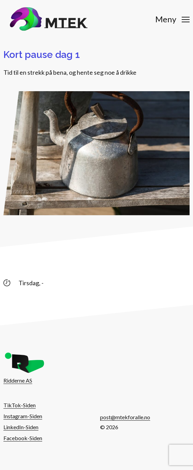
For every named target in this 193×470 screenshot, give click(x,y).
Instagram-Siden (22, 416)
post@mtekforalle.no (125, 417)
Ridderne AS (17, 380)
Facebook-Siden (22, 438)
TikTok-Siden (19, 405)
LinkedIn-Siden (20, 427)
